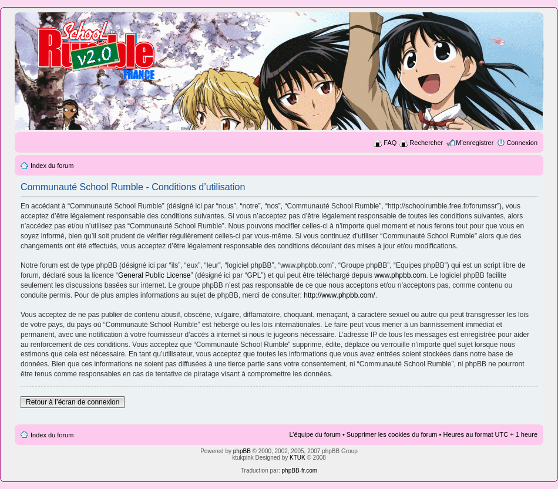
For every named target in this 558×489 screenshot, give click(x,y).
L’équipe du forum (314, 434)
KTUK (297, 457)
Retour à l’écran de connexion (72, 402)
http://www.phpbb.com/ (339, 295)
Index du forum (52, 165)
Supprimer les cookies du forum (392, 434)
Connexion (521, 142)
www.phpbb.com (400, 275)
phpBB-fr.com (300, 470)
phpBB (242, 451)
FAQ (390, 142)
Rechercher (426, 142)
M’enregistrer (474, 142)
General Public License (154, 275)
